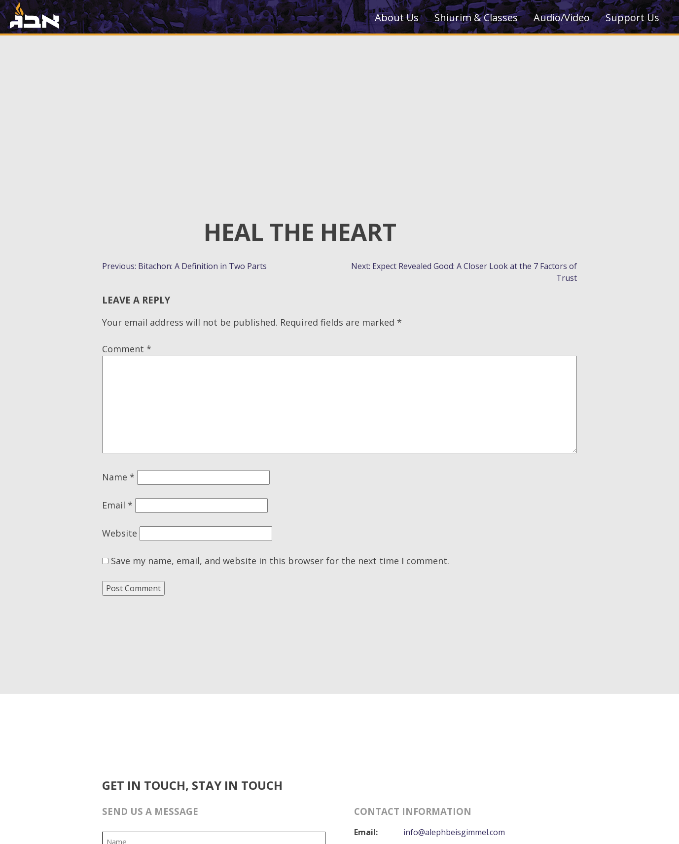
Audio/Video (562, 17)
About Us (397, 17)
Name (118, 477)
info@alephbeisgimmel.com (453, 832)
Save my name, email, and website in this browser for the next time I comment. (280, 561)
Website (119, 533)
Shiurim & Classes (476, 17)
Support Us (632, 17)
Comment (126, 349)
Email (117, 505)
